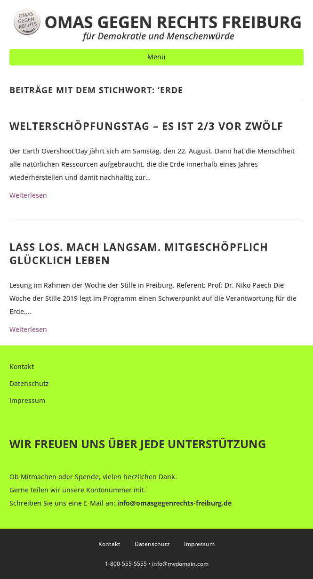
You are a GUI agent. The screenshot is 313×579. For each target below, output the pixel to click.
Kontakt (21, 366)
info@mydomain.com (180, 564)
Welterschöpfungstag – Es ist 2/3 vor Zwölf (146, 126)
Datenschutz (29, 383)
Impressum (27, 400)
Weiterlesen (28, 195)
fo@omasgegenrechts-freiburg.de (177, 503)
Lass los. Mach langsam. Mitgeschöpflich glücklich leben (138, 253)
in (120, 503)
